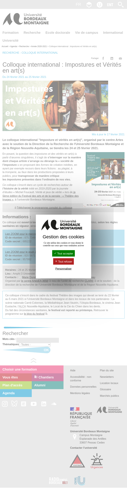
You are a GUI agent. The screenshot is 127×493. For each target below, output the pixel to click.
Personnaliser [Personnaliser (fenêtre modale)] (63, 268)
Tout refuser (63, 261)
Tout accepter (63, 253)
